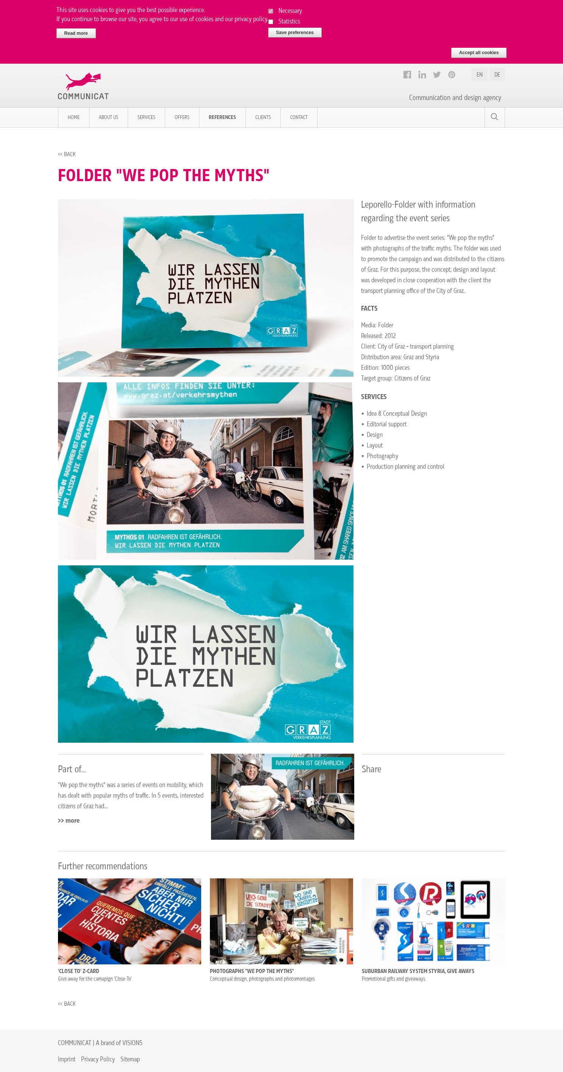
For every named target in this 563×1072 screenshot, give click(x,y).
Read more (76, 29)
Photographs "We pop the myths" (252, 971)
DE (497, 74)
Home (74, 117)
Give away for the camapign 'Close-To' (94, 978)
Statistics (289, 18)
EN (480, 74)
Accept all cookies (479, 49)
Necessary (290, 7)
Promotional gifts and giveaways (393, 978)
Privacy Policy (98, 1059)
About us (108, 117)
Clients (263, 117)
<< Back (67, 154)
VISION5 (132, 1043)
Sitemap (130, 1059)
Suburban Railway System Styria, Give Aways (418, 971)
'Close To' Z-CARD (78, 971)
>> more (69, 820)
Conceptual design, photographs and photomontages (262, 978)
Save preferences (295, 29)
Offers (182, 117)
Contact (299, 117)
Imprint (66, 1059)
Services (146, 117)
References (222, 117)
